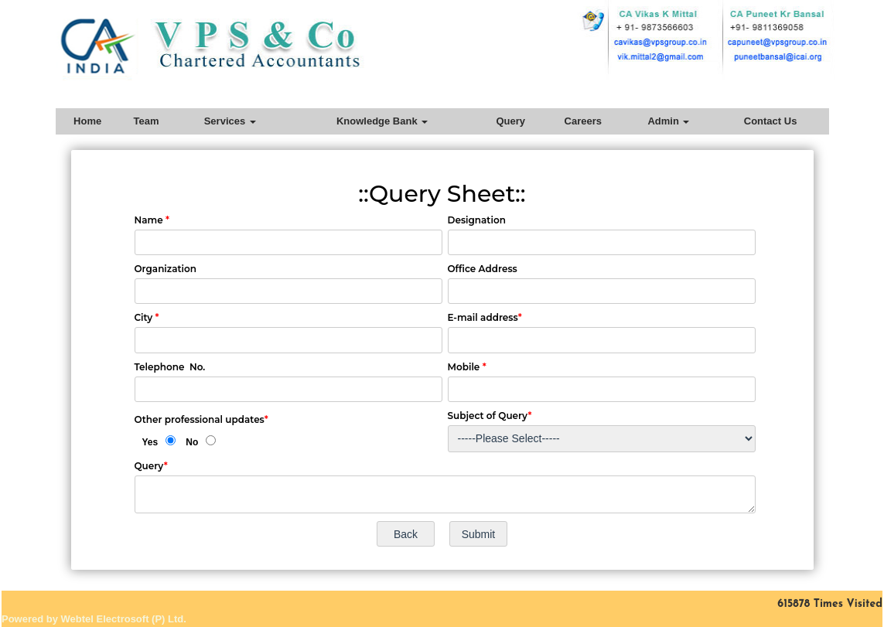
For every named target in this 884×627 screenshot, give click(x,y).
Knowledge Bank (382, 121)
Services (230, 121)
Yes (150, 442)
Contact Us (770, 121)
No (192, 442)
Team (146, 121)
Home (87, 121)
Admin (668, 121)
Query (510, 121)
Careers (583, 121)
